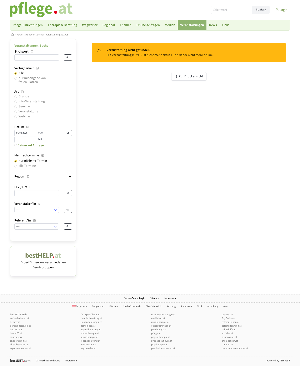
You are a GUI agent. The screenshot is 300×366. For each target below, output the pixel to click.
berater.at (15, 322)
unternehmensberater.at (235, 348)
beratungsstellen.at (20, 326)
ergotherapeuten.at (20, 348)
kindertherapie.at (90, 333)
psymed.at (227, 314)
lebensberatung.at (90, 341)
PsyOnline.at (228, 318)
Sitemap (154, 298)
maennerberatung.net (163, 314)
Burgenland (98, 306)
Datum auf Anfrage (29, 145)
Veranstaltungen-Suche (31, 45)
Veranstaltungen (25, 34)
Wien (225, 306)
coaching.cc (16, 337)
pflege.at (156, 333)
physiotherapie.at (160, 337)
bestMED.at (16, 333)
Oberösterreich (153, 306)
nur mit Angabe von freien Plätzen (32, 80)
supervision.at (229, 337)
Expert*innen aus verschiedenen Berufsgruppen (43, 262)
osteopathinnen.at (161, 326)
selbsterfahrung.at (231, 326)
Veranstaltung (28, 111)
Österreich (79, 306)
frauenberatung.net (91, 322)
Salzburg (171, 306)
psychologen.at (159, 344)
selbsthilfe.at (229, 329)
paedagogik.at (158, 329)
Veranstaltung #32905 (57, 34)
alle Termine (27, 166)
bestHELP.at (16, 329)
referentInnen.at (230, 322)
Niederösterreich (132, 306)
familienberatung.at (91, 318)
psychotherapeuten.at (163, 348)
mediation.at (158, 318)
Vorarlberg (212, 306)
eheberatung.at (18, 341)
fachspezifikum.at (90, 314)
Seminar (39, 34)
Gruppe (24, 96)
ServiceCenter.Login (134, 298)
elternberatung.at (19, 344)
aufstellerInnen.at (19, 318)
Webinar (24, 116)
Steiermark (186, 306)
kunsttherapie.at (89, 337)
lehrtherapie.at (88, 344)
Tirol (199, 306)
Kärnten (113, 306)
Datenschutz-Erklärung (48, 360)
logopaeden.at (88, 348)
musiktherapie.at (160, 322)
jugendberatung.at (91, 329)
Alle (21, 73)
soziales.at (227, 333)
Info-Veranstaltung (32, 101)
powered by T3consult (278, 360)
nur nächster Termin (33, 160)
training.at (227, 344)
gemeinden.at (88, 326)
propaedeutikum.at (161, 341)
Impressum (170, 298)
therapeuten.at (230, 341)
